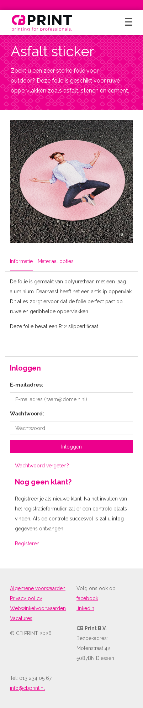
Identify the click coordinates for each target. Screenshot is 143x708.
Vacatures (21, 618)
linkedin (85, 608)
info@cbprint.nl (27, 688)
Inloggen (71, 447)
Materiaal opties (56, 261)
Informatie (21, 261)
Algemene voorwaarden (37, 588)
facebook (87, 598)
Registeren (27, 543)
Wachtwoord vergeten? (42, 465)
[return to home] (42, 22)
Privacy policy (26, 598)
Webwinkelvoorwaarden (38, 608)
